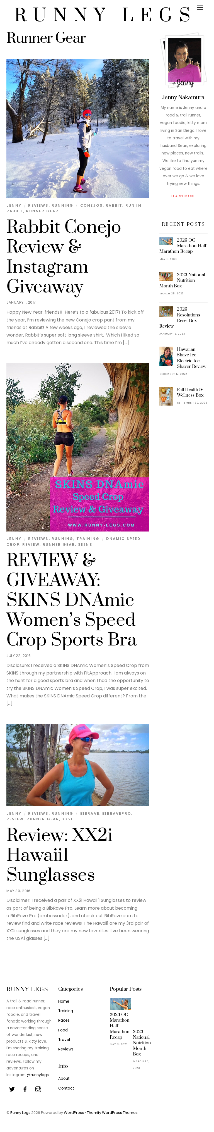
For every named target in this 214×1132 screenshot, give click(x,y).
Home (63, 1001)
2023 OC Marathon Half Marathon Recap (182, 245)
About (64, 1078)
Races (64, 1020)
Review (31, 544)
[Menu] (199, 7)
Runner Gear (42, 211)
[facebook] (25, 1089)
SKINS (85, 544)
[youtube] (38, 1089)
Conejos (91, 205)
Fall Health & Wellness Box (190, 392)
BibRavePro (116, 813)
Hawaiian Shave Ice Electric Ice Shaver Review (191, 358)
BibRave (89, 813)
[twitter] (12, 1089)
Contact (66, 1088)
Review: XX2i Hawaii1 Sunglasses (59, 855)
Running (62, 205)
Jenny (13, 205)
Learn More (183, 196)
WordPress (74, 1112)
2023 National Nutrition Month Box (182, 280)
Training (87, 538)
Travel (64, 1039)
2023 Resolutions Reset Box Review (179, 317)
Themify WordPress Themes (112, 1112)
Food (63, 1030)
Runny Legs (20, 1112)
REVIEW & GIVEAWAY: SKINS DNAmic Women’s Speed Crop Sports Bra (71, 600)
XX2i (67, 819)
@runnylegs (38, 1075)
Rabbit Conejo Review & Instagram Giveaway (63, 257)
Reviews (38, 205)
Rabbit (114, 205)
